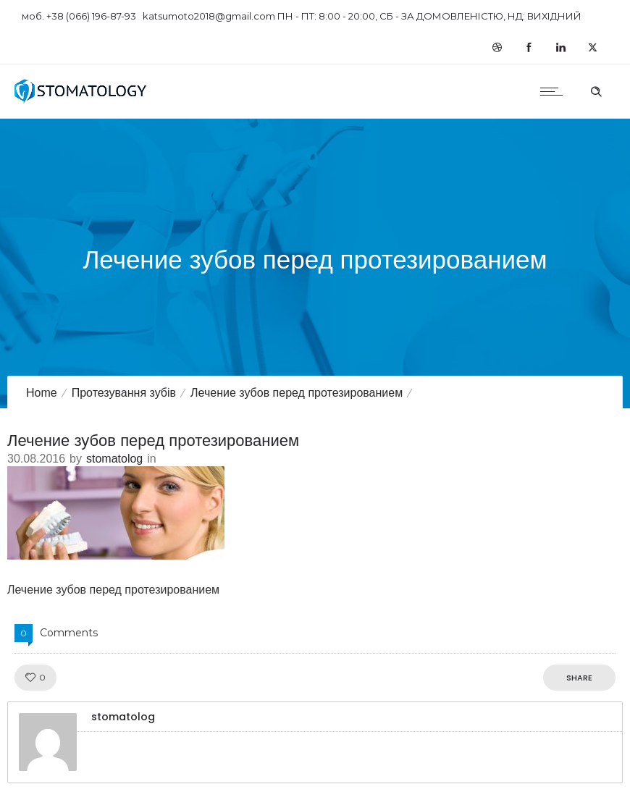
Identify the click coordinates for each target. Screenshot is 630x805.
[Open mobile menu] (554, 91)
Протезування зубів (124, 393)
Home (41, 393)
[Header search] (596, 90)
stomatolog (114, 458)
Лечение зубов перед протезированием (296, 393)
